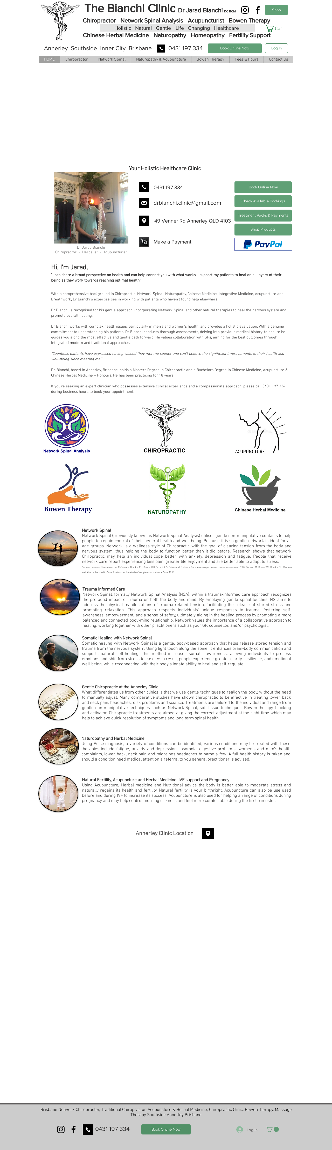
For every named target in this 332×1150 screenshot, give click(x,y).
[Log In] (276, 48)
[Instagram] (245, 10)
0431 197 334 (273, 386)
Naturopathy (170, 35)
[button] (278, 28)
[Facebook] (258, 10)
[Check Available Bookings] (263, 201)
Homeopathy (207, 35)
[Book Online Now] (235, 48)
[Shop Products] (276, 10)
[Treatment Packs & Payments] (263, 216)
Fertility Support (249, 35)
